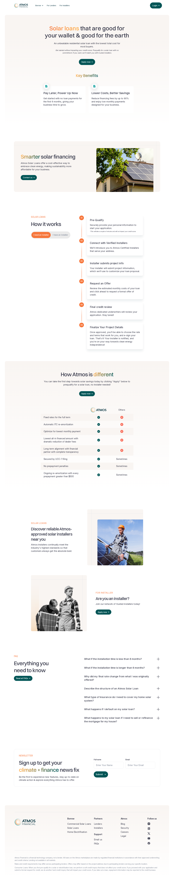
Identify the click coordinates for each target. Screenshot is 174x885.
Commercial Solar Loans (79, 824)
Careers (125, 832)
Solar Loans (73, 828)
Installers (98, 828)
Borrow (38, 5)
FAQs (96, 843)
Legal (123, 836)
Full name (97, 760)
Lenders (98, 824)
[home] (20, 5)
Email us (98, 839)
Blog (123, 824)
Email (127, 760)
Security (125, 828)
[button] (39, 5)
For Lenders (51, 5)
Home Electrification (77, 832)
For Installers (65, 5)
